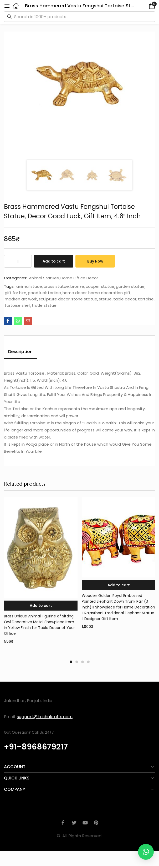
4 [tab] (88, 662)
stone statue (84, 299)
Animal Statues (44, 278)
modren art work (21, 299)
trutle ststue (44, 305)
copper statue (100, 286)
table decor (124, 299)
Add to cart (54, 261)
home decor (75, 292)
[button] (144, 5)
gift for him (15, 292)
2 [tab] (76, 662)
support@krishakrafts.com (45, 717)
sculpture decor (54, 299)
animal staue (29, 286)
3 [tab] (82, 662)
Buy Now (95, 261)
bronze (77, 286)
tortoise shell (17, 305)
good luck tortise (44, 292)
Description (20, 352)
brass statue (56, 286)
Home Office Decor (79, 278)
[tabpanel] (41, 575)
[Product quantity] (17, 261)
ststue (105, 299)
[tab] (22, 352)
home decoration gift (109, 292)
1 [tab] (71, 662)
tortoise (146, 299)
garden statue (130, 286)
